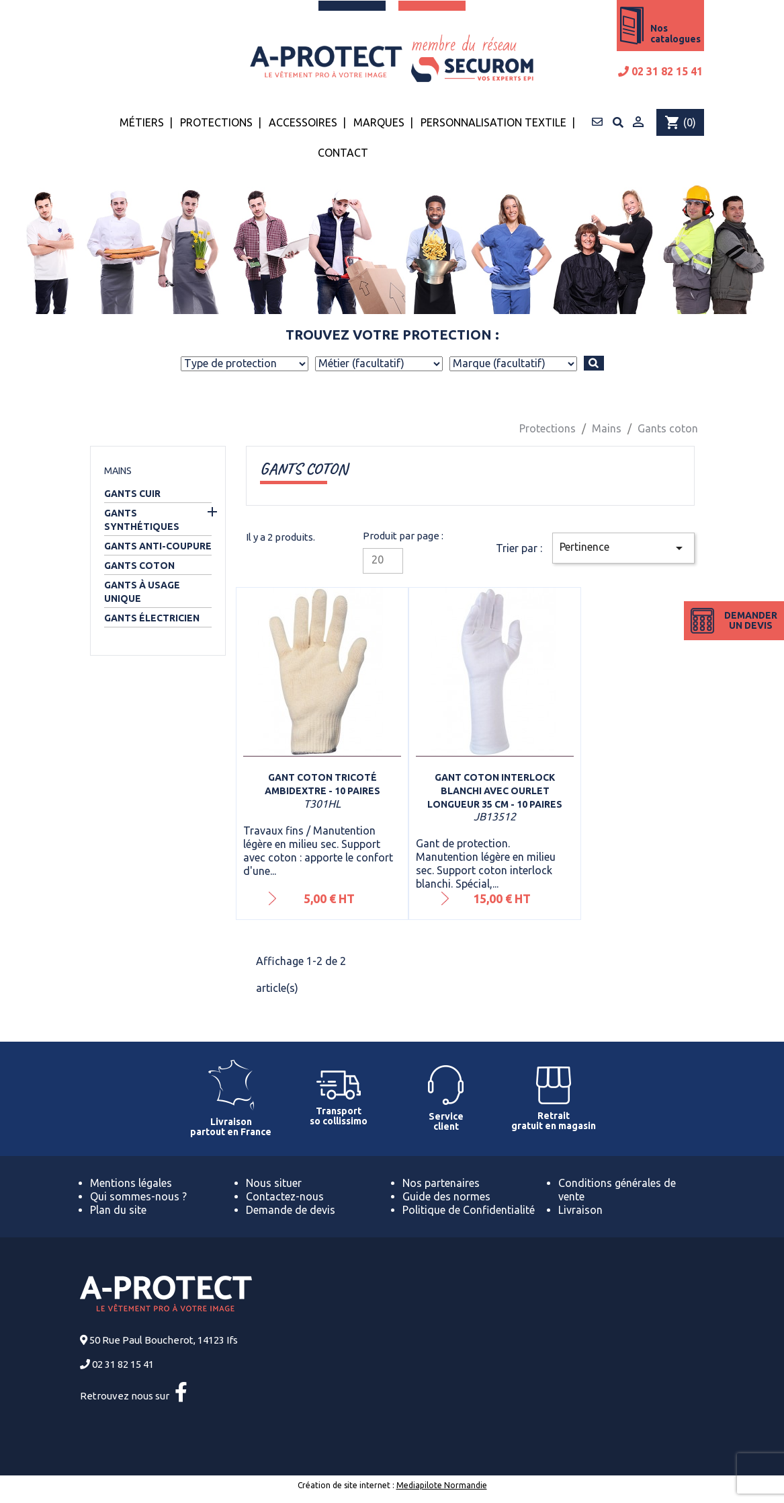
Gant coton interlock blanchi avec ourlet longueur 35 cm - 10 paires (494, 791)
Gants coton (139, 565)
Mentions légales (131, 1183)
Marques (378, 122)
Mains (118, 470)
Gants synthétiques (141, 520)
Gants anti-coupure (158, 546)
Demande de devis (290, 1210)
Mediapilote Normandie (441, 1485)
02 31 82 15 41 (660, 71)
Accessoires (303, 122)
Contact (343, 153)
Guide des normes (446, 1196)
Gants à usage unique (142, 592)
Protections (216, 122)
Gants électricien (152, 618)
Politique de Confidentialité (468, 1210)
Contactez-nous (285, 1196)
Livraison (580, 1210)
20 (378, 559)
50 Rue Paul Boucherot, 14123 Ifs (163, 1340)
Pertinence (623, 548)
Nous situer (274, 1183)
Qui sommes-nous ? (138, 1196)
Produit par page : (403, 535)
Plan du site (118, 1210)
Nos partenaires (441, 1183)
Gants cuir (132, 493)
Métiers (142, 122)
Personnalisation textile (493, 122)
